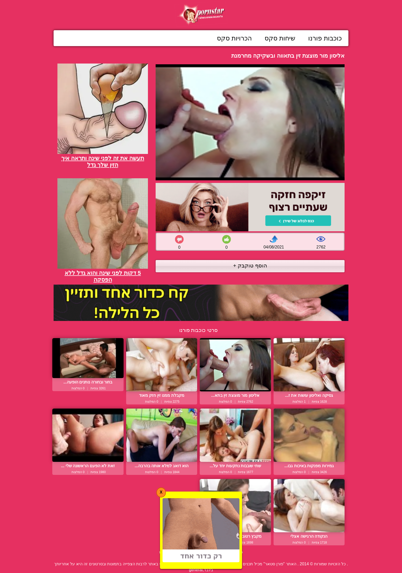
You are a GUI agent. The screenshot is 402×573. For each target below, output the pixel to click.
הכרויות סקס (234, 38)
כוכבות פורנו (325, 38)
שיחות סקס (280, 38)
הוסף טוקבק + (250, 265)
